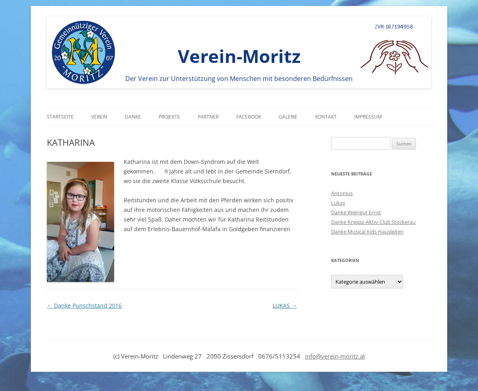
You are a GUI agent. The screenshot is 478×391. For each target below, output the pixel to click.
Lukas (338, 202)
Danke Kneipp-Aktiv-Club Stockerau (373, 222)
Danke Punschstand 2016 (84, 305)
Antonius (342, 193)
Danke (133, 116)
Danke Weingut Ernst (356, 212)
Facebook (248, 116)
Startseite (60, 116)
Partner (208, 116)
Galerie (288, 116)
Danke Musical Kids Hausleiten (367, 231)
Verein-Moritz (239, 56)
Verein (99, 116)
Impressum (368, 116)
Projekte (169, 116)
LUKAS (285, 305)
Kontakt (326, 116)
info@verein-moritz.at (335, 356)
